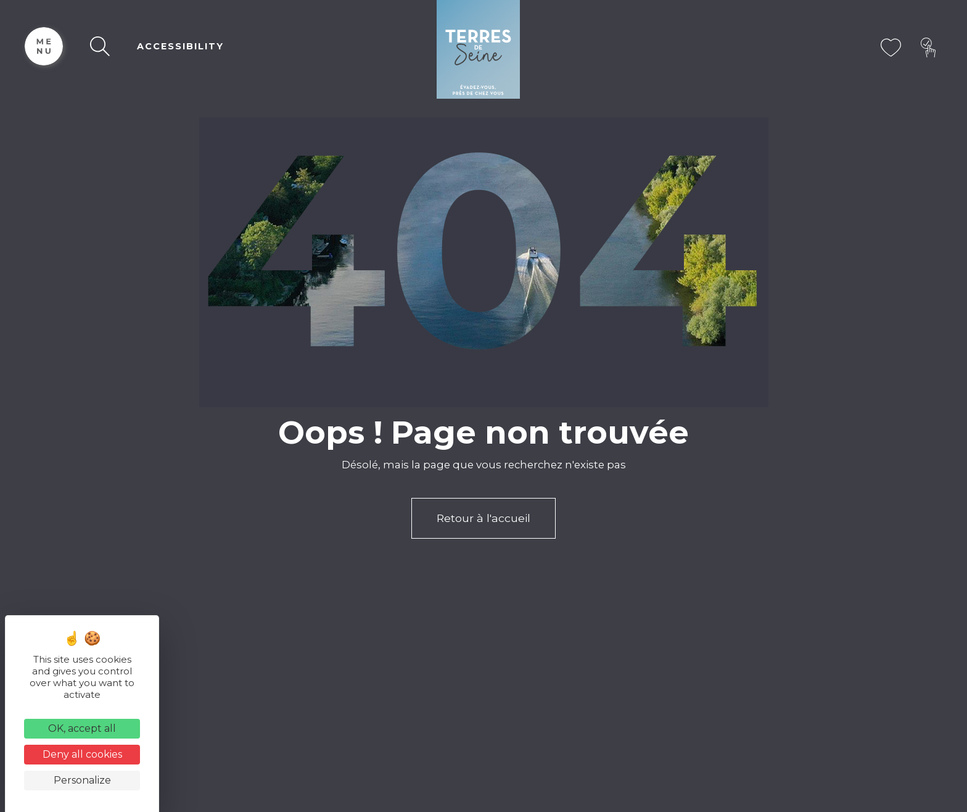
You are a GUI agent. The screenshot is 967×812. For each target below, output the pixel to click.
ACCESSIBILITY (180, 46)
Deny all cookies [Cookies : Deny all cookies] (82, 754)
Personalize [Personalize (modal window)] (82, 780)
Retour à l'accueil (483, 518)
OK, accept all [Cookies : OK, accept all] (82, 728)
